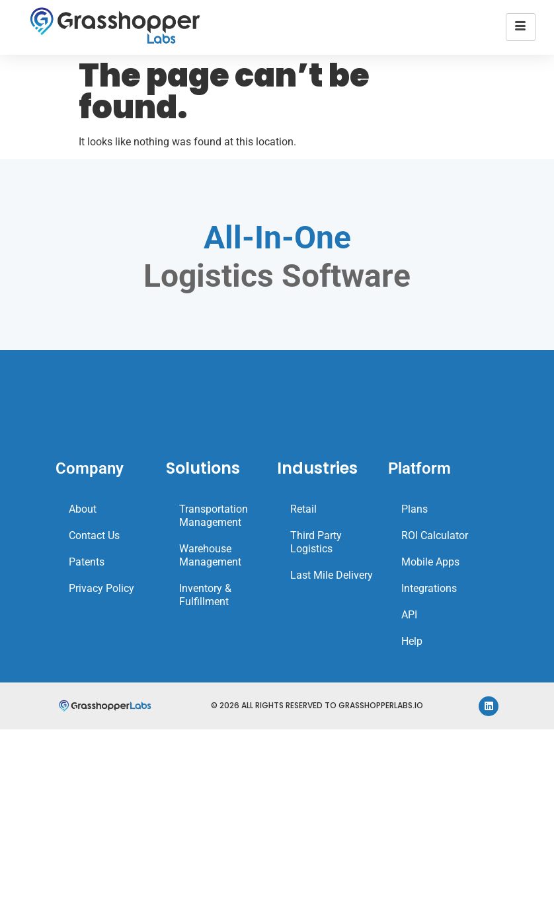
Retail (303, 509)
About (83, 509)
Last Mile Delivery (331, 575)
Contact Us (94, 535)
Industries (317, 468)
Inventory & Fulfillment (205, 595)
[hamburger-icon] (520, 27)
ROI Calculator (434, 535)
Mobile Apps (430, 562)
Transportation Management (213, 516)
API (409, 614)
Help (411, 641)
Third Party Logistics (316, 542)
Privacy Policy (101, 588)
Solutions (203, 468)
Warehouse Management (210, 555)
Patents (86, 562)
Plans (414, 509)
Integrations (429, 588)
